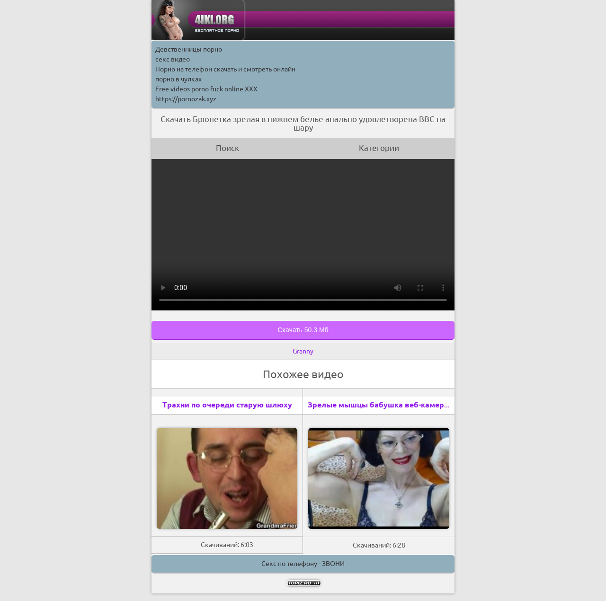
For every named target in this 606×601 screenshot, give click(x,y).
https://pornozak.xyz (185, 99)
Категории (379, 147)
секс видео (172, 59)
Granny (303, 351)
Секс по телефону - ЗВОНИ (303, 563)
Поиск (227, 147)
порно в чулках (178, 79)
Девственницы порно (188, 49)
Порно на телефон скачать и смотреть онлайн (225, 69)
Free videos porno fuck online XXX (206, 89)
